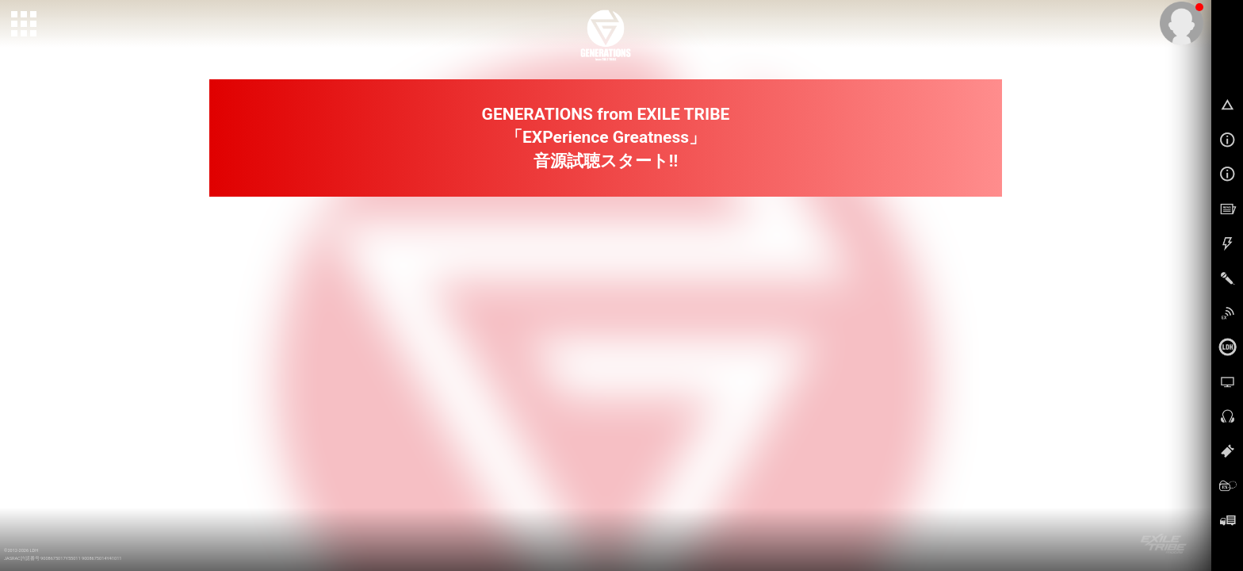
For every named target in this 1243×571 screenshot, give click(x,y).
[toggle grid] (24, 24)
